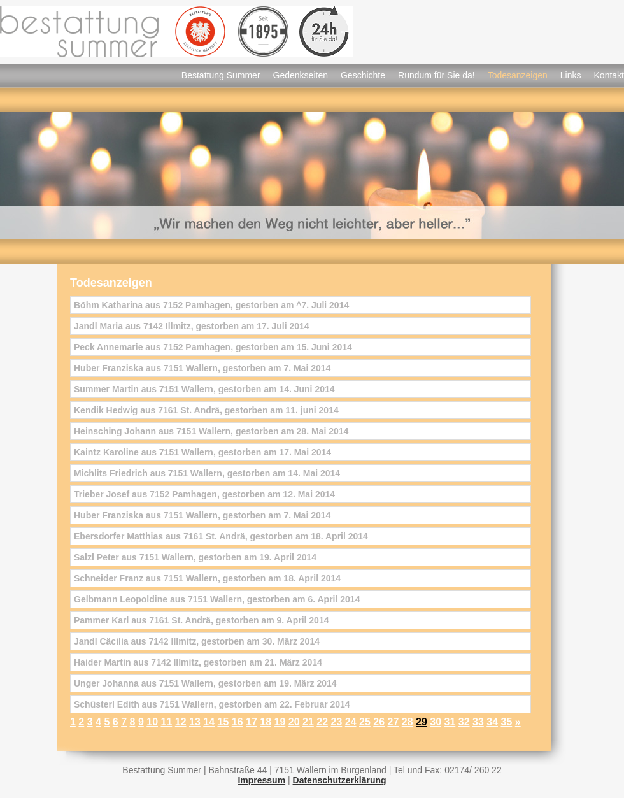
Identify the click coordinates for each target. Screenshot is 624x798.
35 (506, 721)
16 (237, 721)
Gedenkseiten (300, 75)
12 (181, 721)
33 (478, 721)
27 (393, 721)
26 (379, 721)
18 (265, 721)
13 (195, 721)
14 (209, 721)
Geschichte (363, 75)
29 (421, 721)
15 (223, 721)
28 (407, 721)
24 (351, 721)
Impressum (261, 780)
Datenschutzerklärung (339, 780)
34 (492, 721)
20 (294, 721)
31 (449, 721)
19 (279, 721)
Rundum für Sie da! (436, 75)
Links (570, 75)
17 (251, 721)
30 (435, 721)
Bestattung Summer (220, 75)
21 (308, 721)
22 (322, 721)
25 (365, 721)
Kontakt (609, 75)
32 (464, 721)
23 (336, 721)
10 (152, 721)
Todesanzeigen (518, 75)
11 (166, 721)
